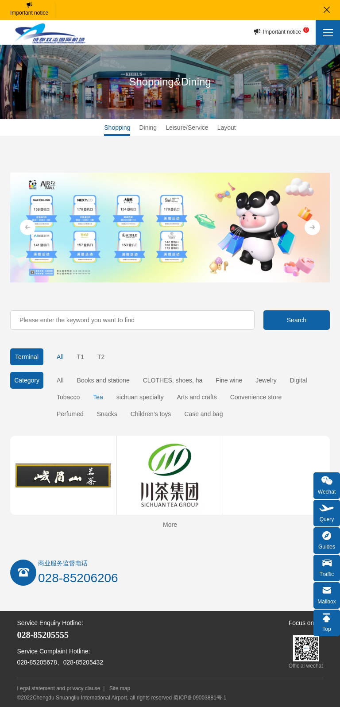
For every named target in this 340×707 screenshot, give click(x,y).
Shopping (117, 127)
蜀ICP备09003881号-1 (199, 698)
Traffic (326, 566)
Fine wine (229, 380)
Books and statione (103, 380)
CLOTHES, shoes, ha (173, 380)
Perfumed (70, 413)
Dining (148, 127)
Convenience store (256, 397)
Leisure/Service (187, 127)
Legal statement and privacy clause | (62, 688)
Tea (98, 397)
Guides (326, 539)
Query (326, 512)
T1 (80, 356)
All (60, 356)
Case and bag (203, 413)
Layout (226, 127)
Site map (119, 688)
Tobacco (68, 397)
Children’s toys (151, 413)
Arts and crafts (196, 397)
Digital (298, 380)
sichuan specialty (140, 397)
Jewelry (265, 380)
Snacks (107, 413)
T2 (100, 356)
